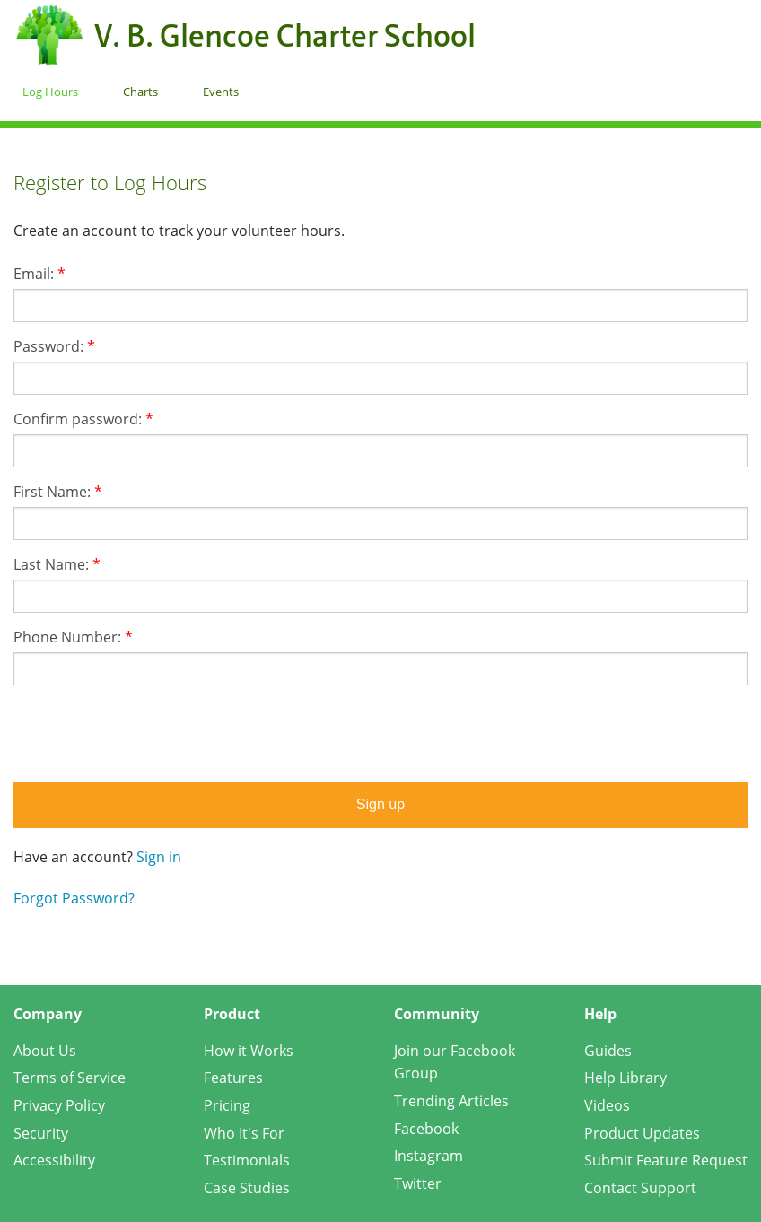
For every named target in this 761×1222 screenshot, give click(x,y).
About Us (44, 1051)
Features (233, 1077)
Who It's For (244, 1133)
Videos (607, 1105)
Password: (54, 346)
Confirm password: (83, 419)
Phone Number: (73, 637)
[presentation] (380, 734)
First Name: (57, 492)
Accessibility (54, 1160)
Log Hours (50, 91)
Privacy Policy (59, 1105)
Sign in (158, 857)
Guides (608, 1051)
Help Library (625, 1077)
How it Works (248, 1051)
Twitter (418, 1183)
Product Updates (642, 1133)
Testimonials (247, 1160)
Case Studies (247, 1188)
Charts (140, 91)
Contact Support (640, 1188)
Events (221, 91)
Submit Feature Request (666, 1160)
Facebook (426, 1129)
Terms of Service (69, 1077)
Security (40, 1133)
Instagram (428, 1155)
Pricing (227, 1105)
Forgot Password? (74, 898)
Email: (39, 274)
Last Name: (57, 564)
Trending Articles (451, 1101)
